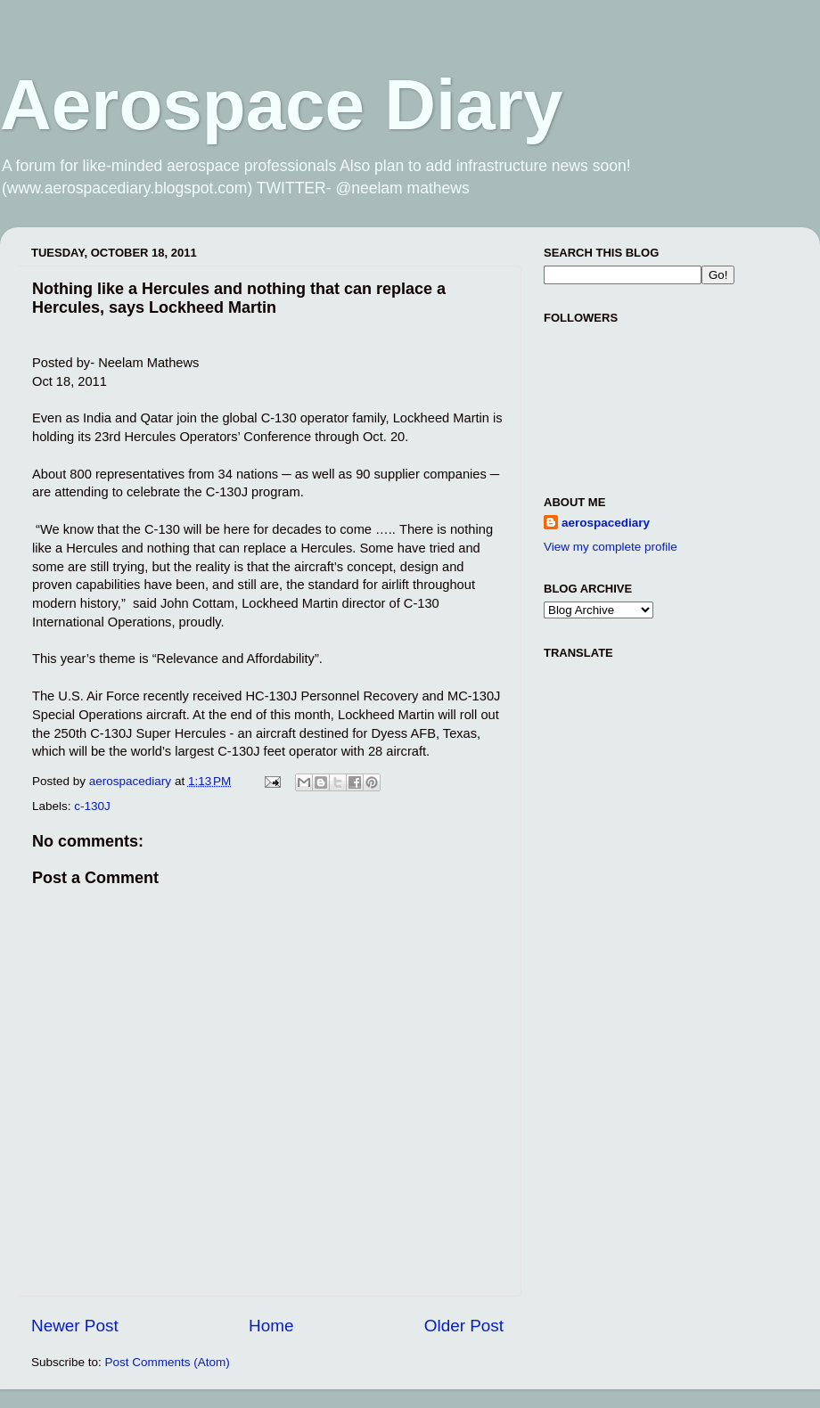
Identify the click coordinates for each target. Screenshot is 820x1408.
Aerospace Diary (281, 104)
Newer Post (75, 1325)
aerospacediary (606, 522)
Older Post (464, 1325)
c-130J (92, 806)
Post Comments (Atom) (167, 1362)
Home (271, 1325)
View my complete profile (610, 546)
